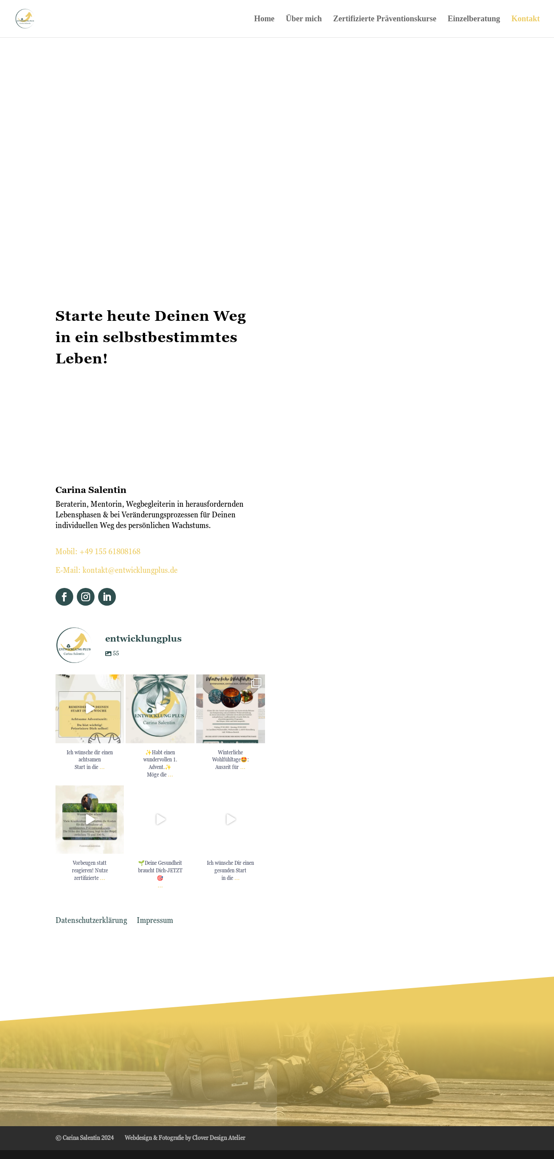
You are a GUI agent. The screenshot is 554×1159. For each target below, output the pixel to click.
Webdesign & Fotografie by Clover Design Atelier (185, 1137)
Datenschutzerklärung (91, 921)
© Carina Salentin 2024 (84, 1137)
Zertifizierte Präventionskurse (384, 19)
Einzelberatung (473, 19)
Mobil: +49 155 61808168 (97, 551)
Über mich (304, 19)
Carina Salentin (91, 490)
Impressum (155, 921)
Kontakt (525, 19)
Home (264, 19)
